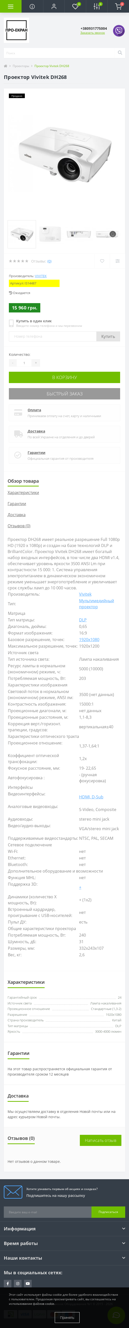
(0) (49, 261)
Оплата (34, 410)
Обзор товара (23, 481)
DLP (83, 620)
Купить (108, 336)
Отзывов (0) (19, 526)
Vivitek (41, 276)
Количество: (19, 354)
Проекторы (21, 66)
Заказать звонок (92, 33)
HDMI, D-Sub (91, 797)
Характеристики (23, 492)
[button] (54, 6)
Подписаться (108, 1212)
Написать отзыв (100, 1140)
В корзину (64, 377)
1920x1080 (89, 639)
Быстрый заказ (65, 394)
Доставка (36, 431)
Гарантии (36, 452)
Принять (67, 1317)
